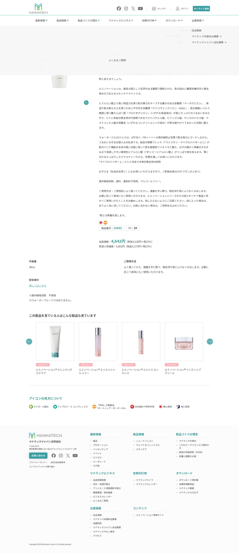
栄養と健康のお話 (187, 456)
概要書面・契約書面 (102, 492)
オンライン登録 (201, 8)
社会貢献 (97, 514)
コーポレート (99, 461)
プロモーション (100, 444)
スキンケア (141, 449)
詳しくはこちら (37, 285)
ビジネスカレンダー (102, 496)
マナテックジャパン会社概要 (107, 527)
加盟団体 (97, 523)
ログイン (182, 8)
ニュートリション (144, 440)
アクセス (97, 535)
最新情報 (40, 20)
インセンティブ (100, 449)
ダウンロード (173, 20)
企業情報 (197, 20)
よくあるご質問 (100, 500)
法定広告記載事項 (57, 462)
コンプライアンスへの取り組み (42, 466)
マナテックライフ (144, 479)
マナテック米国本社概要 (105, 519)
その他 (96, 465)
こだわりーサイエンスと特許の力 (194, 446)
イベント (97, 453)
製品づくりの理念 (87, 20)
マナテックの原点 (187, 440)
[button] (29, 342)
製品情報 (61, 20)
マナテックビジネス (120, 20)
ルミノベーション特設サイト (150, 514)
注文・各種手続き (101, 484)
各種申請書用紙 (186, 484)
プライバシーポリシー (38, 462)
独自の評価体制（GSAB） (191, 452)
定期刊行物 (148, 20)
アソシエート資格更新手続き (107, 488)
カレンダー (159, 8)
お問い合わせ (38, 455)
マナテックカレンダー (146, 484)
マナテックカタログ (188, 492)
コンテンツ (140, 508)
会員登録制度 (99, 479)
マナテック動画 (186, 488)
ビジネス (97, 457)
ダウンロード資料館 (188, 479)
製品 (95, 440)
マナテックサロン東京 (103, 531)
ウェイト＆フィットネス (148, 444)
